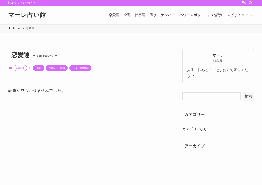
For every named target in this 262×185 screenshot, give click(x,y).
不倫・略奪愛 (80, 67)
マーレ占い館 (27, 15)
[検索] (250, 3)
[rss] (244, 3)
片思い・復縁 (56, 67)
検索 (248, 96)
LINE (39, 67)
